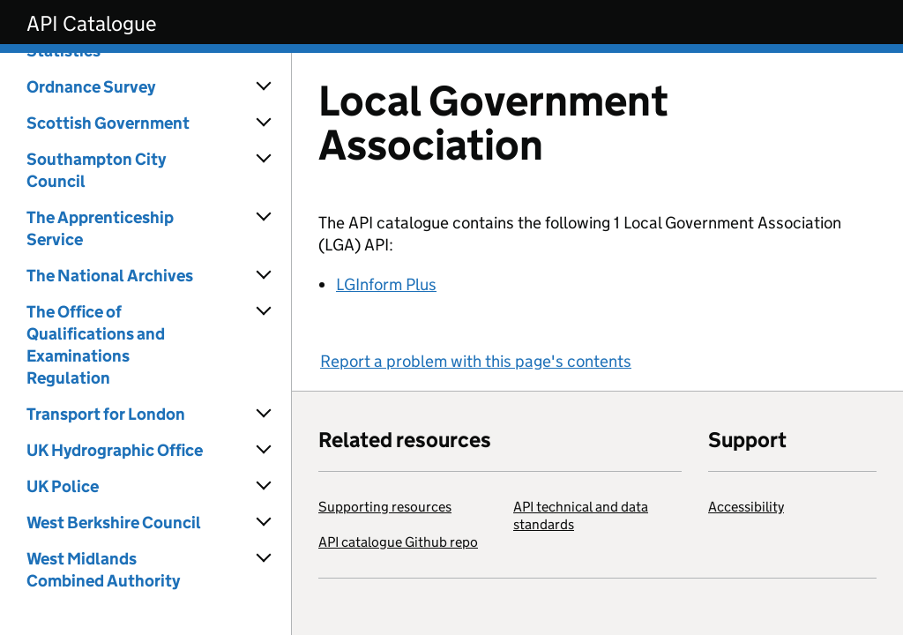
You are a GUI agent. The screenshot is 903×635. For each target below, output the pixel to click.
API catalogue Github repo (398, 542)
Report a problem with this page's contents (475, 361)
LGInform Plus (386, 284)
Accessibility (746, 506)
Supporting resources (385, 506)
